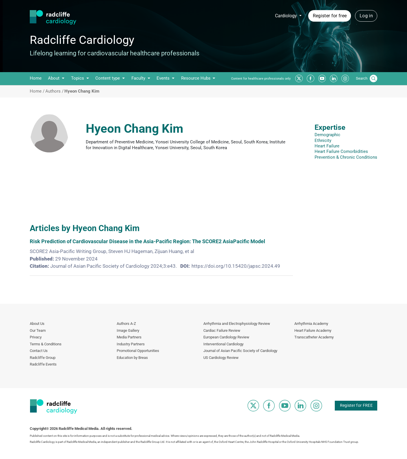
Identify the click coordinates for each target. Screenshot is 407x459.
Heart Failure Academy (312, 330)
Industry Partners (131, 344)
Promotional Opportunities (138, 351)
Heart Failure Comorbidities (341, 151)
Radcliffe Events (43, 364)
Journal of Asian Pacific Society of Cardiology (240, 351)
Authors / (54, 91)
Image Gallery (128, 330)
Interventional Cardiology (223, 344)
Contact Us (39, 351)
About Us (37, 323)
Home (36, 78)
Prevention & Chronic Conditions (346, 157)
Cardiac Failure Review (221, 330)
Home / (37, 91)
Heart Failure (327, 146)
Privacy (36, 337)
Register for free (330, 15)
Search (361, 78)
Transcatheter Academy (314, 337)
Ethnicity (323, 140)
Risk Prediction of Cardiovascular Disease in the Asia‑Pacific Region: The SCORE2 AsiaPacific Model (147, 241)
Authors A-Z (126, 323)
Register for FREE (356, 405)
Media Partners (129, 337)
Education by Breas (132, 357)
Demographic (327, 134)
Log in (366, 15)
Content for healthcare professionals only (261, 78)
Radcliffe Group (42, 357)
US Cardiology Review (221, 357)
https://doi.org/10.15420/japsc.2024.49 (236, 266)
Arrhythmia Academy (311, 323)
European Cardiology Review (226, 337)
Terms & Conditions (46, 344)
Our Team (38, 330)
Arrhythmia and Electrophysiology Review (236, 323)
